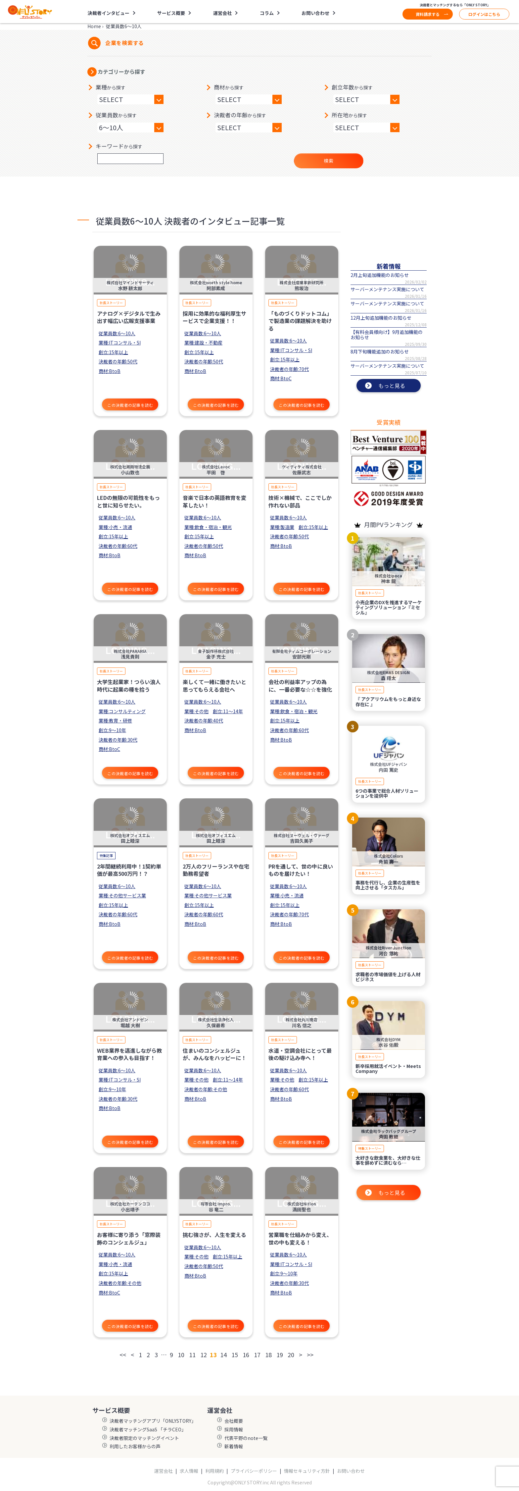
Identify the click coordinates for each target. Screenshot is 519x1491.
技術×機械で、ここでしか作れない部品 (300, 501)
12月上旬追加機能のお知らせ (381, 317)
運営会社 (222, 13)
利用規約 (214, 1471)
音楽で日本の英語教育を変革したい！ (214, 501)
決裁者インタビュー (108, 13)
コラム (267, 13)
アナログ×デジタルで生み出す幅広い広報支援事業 (129, 317)
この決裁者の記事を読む (130, 405)
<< (122, 1354)
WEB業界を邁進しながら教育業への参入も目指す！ (129, 1054)
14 (223, 1354)
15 (234, 1354)
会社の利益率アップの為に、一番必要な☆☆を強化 (300, 685)
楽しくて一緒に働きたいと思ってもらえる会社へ (214, 685)
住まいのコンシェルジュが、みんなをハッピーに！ (214, 1054)
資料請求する (428, 14)
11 (192, 1354)
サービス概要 (171, 13)
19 (279, 1354)
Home (94, 26)
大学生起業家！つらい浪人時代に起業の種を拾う (129, 685)
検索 (328, 160)
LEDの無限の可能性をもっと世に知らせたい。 (128, 501)
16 (246, 1354)
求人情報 (189, 1471)
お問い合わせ (315, 13)
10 (181, 1354)
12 (203, 1354)
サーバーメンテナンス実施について (387, 289)
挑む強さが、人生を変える (214, 1235)
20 (291, 1354)
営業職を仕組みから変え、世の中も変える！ (300, 1238)
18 (268, 1354)
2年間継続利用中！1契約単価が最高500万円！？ (129, 870)
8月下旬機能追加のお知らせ (380, 351)
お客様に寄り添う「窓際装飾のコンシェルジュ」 (129, 1238)
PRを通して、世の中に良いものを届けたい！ (300, 870)
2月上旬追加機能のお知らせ (380, 275)
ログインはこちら (484, 14)
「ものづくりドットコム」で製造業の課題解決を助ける (300, 320)
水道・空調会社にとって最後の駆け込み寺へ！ (300, 1054)
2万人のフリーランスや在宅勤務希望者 (216, 870)
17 (257, 1354)
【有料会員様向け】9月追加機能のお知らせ (387, 335)
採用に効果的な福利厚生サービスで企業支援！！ (214, 317)
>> (310, 1354)
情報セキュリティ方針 (307, 1471)
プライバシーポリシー (254, 1471)
